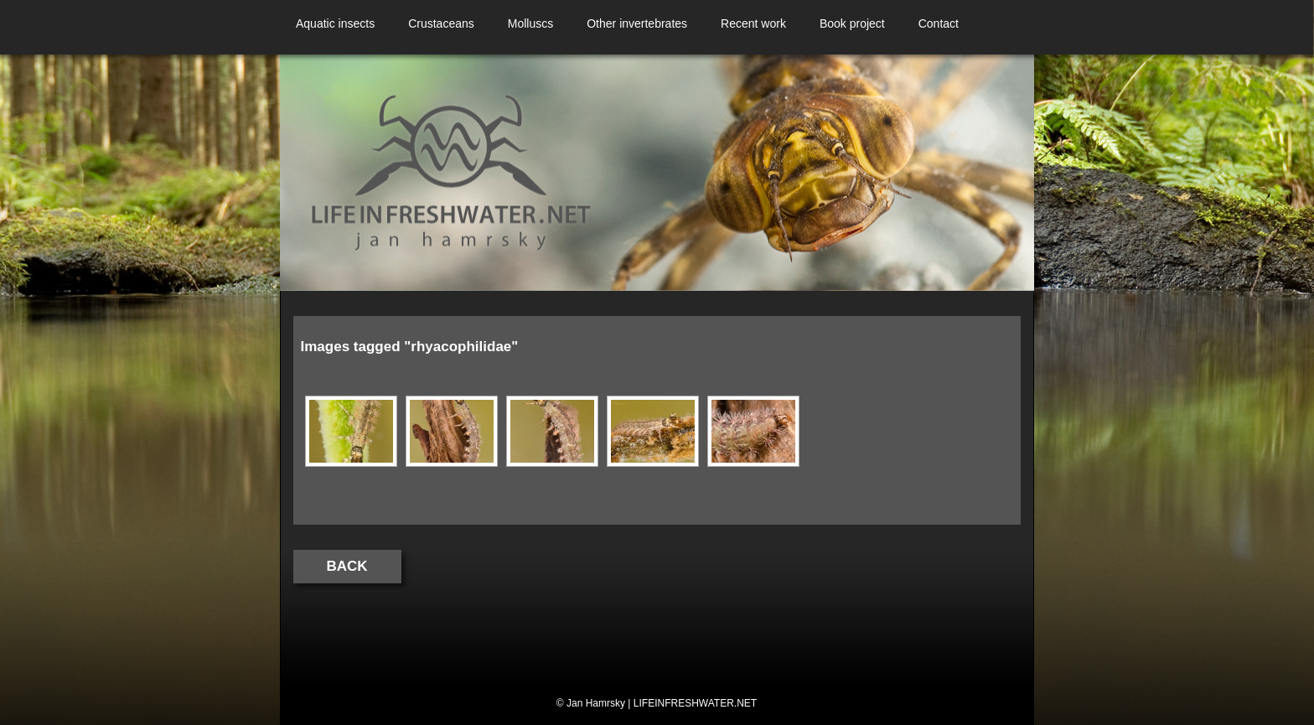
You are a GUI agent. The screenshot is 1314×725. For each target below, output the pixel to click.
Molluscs (530, 23)
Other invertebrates (637, 23)
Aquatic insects (335, 23)
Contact (938, 23)
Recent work (753, 23)
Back (347, 566)
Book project (852, 23)
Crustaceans (441, 23)
